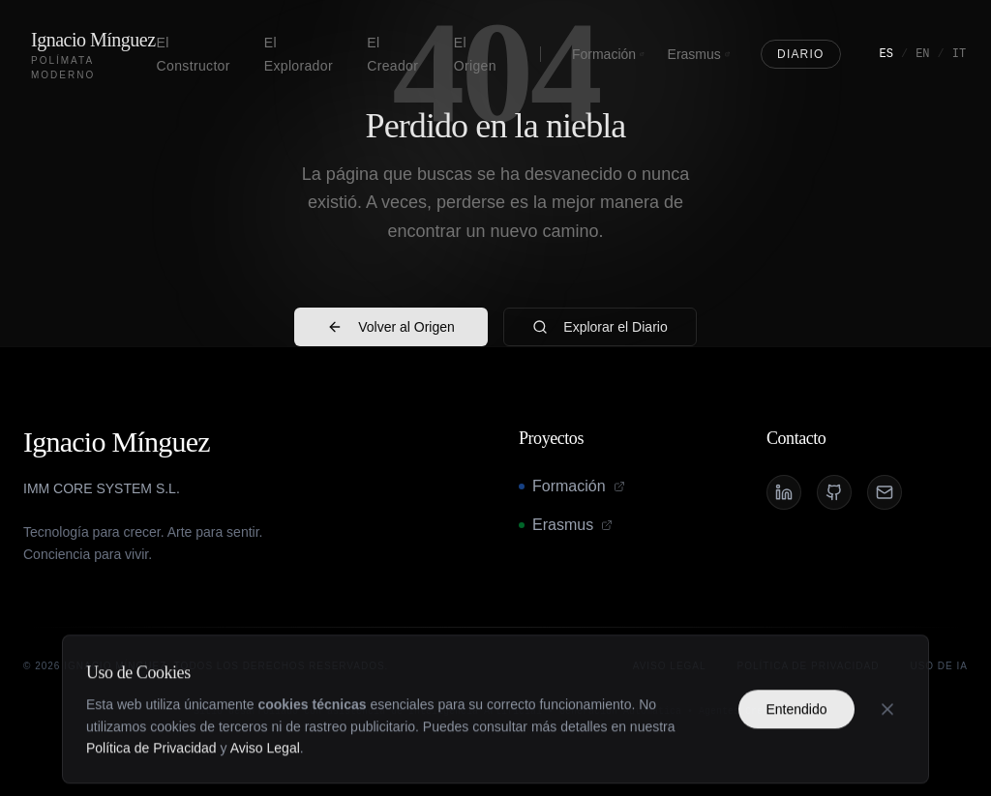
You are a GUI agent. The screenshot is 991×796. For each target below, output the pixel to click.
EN (922, 54)
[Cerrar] (887, 735)
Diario (801, 54)
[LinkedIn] (783, 492)
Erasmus (699, 54)
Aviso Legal (265, 774)
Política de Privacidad (151, 774)
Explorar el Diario (599, 327)
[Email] (884, 492)
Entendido (796, 735)
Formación (608, 54)
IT (959, 54)
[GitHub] (834, 492)
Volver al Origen (391, 327)
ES (886, 54)
